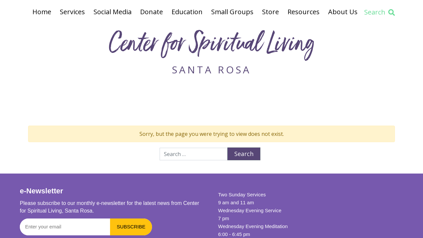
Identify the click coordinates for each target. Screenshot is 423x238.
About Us (343, 11)
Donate (151, 11)
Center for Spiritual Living (211, 45)
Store (270, 11)
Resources (304, 11)
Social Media (113, 11)
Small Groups (232, 11)
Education (187, 11)
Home (41, 11)
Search (379, 12)
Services (72, 11)
